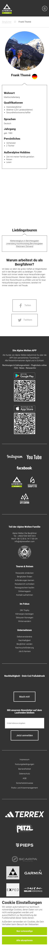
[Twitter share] (24, 320)
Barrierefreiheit (24, 769)
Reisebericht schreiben (24, 584)
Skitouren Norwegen (24, 617)
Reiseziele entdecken (25, 573)
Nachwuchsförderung (24, 648)
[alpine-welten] (17, 486)
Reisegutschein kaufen (24, 587)
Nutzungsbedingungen (24, 764)
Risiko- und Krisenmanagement (24, 788)
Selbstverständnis (24, 637)
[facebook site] (24, 470)
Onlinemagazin (24, 591)
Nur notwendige (24, 931)
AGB (24, 778)
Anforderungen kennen (24, 580)
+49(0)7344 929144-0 (27, 536)
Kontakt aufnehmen (24, 595)
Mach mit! (24, 696)
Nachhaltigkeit (24, 640)
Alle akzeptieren (24, 940)
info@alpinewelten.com (24, 541)
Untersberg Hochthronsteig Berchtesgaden (24, 243)
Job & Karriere (25, 651)
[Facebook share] (24, 305)
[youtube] (34, 460)
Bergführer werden (24, 644)
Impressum (24, 759)
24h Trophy (24, 610)
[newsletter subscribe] (24, 735)
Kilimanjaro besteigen (24, 614)
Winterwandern (24, 621)
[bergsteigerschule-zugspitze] (32, 486)
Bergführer (6, 22)
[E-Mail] (24, 723)
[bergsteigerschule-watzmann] (24, 503)
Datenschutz (24, 773)
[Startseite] (7, 9)
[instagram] (15, 460)
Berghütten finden (24, 576)
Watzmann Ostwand (24, 246)
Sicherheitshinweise (24, 783)
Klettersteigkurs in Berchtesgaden (24, 241)
